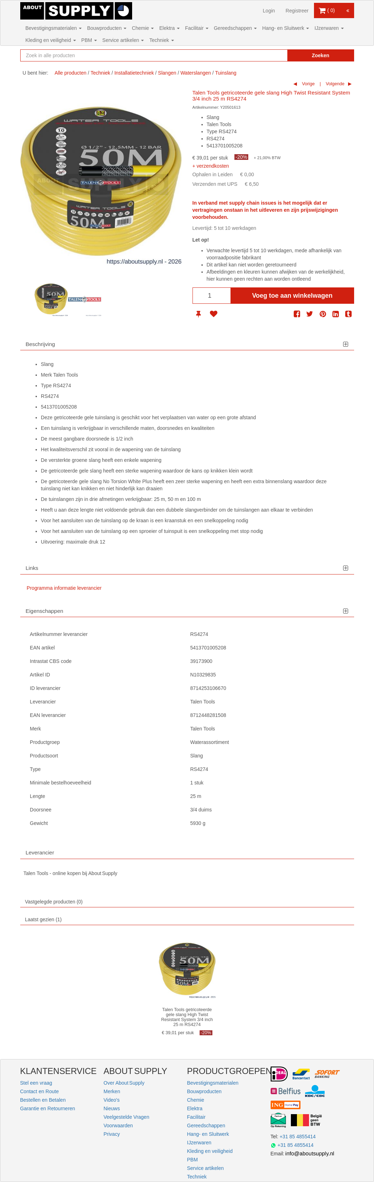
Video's (112, 1100)
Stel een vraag (36, 1083)
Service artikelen (123, 40)
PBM (89, 40)
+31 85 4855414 (298, 1136)
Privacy (112, 1134)
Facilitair (196, 28)
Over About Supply (124, 1083)
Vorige (308, 83)
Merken (112, 1091)
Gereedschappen (235, 28)
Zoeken (320, 55)
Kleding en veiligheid (51, 40)
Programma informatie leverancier (64, 588)
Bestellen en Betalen (43, 1100)
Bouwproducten (106, 28)
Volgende (335, 83)
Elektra (169, 28)
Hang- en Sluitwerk (285, 28)
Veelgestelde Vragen (127, 1117)
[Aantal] (212, 295)
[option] (51, 299)
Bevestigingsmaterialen (54, 28)
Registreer (297, 11)
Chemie (143, 28)
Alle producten (71, 73)
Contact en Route (39, 1091)
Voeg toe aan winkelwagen (292, 295)
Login (269, 11)
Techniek (161, 40)
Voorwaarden (118, 1125)
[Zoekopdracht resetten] (270, 55)
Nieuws (112, 1108)
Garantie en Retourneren (47, 1108)
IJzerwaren (328, 28)
